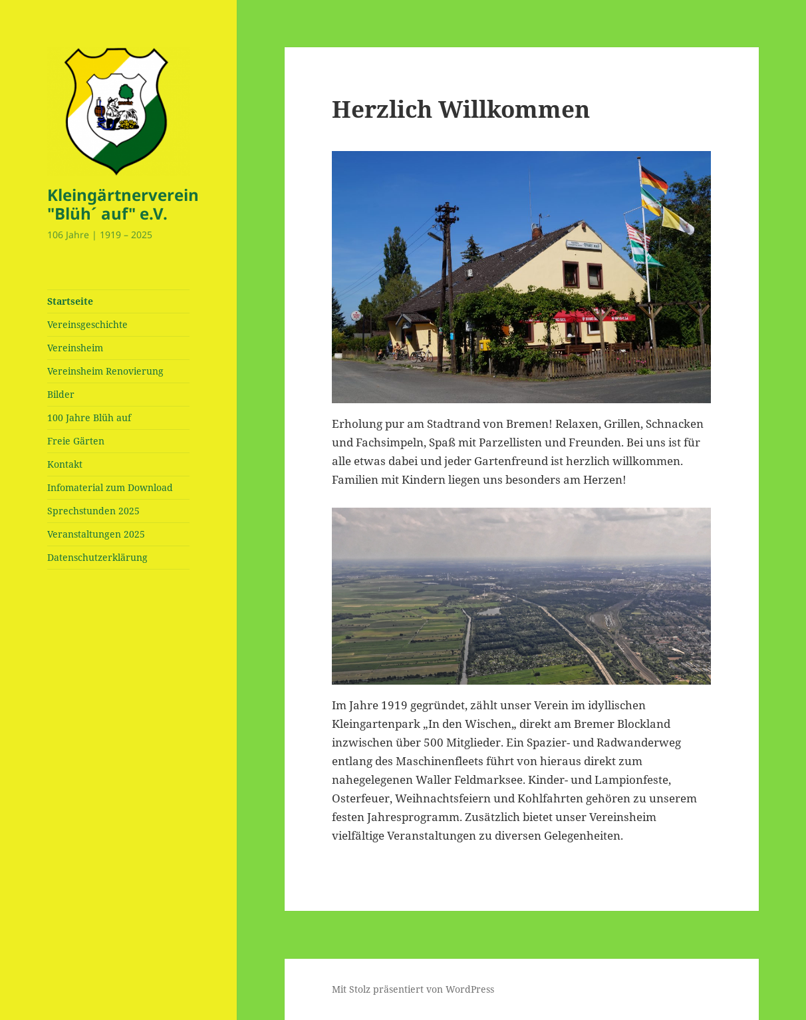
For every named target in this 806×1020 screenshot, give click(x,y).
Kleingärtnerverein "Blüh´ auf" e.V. (123, 204)
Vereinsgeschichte (87, 324)
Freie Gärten (75, 440)
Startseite (70, 301)
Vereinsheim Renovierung (105, 371)
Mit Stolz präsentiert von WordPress (413, 989)
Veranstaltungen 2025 (96, 534)
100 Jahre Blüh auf (89, 417)
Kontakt (64, 464)
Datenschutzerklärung (97, 557)
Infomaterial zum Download (110, 487)
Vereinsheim (75, 347)
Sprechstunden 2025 (93, 510)
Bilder (60, 394)
